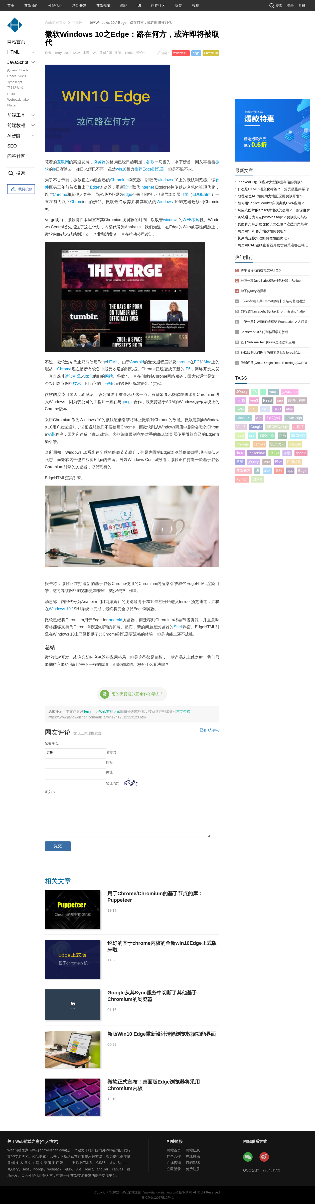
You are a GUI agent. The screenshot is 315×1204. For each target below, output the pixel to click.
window (169, 220)
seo (280, 400)
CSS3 (274, 453)
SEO (12, 145)
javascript (289, 392)
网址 (109, 772)
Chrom (76, 202)
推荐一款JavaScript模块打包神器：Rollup (271, 280)
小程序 (298, 427)
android (115, 620)
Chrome (60, 194)
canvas (259, 444)
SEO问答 (298, 435)
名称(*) (111, 752)
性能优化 (55, 6)
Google (256, 427)
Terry (87, 711)
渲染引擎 (73, 376)
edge (196, 53)
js (263, 392)
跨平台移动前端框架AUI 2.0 (261, 270)
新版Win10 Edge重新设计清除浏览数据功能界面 (161, 1034)
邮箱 (109, 762)
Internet (147, 187)
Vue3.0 (23, 76)
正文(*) (50, 792)
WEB (187, 220)
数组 (239, 462)
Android (137, 362)
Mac (207, 362)
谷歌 (150, 162)
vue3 (252, 409)
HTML (112, 362)
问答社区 (158, 6)
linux (240, 453)
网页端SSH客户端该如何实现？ (262, 231)
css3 (265, 409)
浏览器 (100, 162)
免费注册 (193, 1169)
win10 (121, 169)
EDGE (198, 194)
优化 (89, 376)
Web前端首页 (55, 23)
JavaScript (294, 418)
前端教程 (274, 418)
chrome (183, 362)
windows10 (180, 53)
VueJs (23, 70)
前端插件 (31, 6)
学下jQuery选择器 (253, 291)
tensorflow (257, 453)
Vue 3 (240, 427)
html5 (240, 400)
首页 (10, 6)
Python (241, 479)
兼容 (196, 220)
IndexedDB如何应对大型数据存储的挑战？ (271, 182)
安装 (51, 434)
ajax (26, 99)
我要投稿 (21, 189)
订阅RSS (193, 1163)
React (11, 76)
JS (255, 392)
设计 (128, 187)
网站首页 (16, 41)
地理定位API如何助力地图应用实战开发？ (270, 196)
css (251, 435)
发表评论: (52, 743)
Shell (178, 627)
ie (54, 169)
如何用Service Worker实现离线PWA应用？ (271, 203)
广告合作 (174, 1156)
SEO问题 (266, 435)
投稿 (195, 6)
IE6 (188, 369)
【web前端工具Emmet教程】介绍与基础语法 (273, 301)
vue (259, 418)
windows (165, 180)
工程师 (107, 383)
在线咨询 (174, 1163)
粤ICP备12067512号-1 (157, 1197)
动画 (282, 435)
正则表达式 (15, 88)
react (240, 435)
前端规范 (103, 6)
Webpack (14, 99)
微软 (278, 471)
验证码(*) (112, 783)
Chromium (211, 53)
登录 (290, 6)
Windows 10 (60, 609)
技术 (77, 383)
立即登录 (174, 1169)
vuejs (273, 392)
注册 (302, 6)
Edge (94, 187)
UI (139, 6)
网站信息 (193, 1150)
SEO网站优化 (277, 427)
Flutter (12, 105)
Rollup (12, 94)
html (207, 194)
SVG (240, 409)
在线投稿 (193, 1156)
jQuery (12, 70)
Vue (267, 462)
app (290, 471)
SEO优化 (277, 444)
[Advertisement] (272, 61)
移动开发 (79, 6)
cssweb (295, 444)
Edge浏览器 (153, 169)
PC (197, 362)
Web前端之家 (109, 711)
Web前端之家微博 (264, 1157)
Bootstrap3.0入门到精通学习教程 (264, 332)
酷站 (123, 6)
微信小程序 (296, 400)
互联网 (77, 23)
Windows (164, 202)
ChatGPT (243, 418)
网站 (109, 376)
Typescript (14, 82)
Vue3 (254, 400)
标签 (178, 6)
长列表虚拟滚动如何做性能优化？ (264, 238)
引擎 (184, 194)
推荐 (138, 169)
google (128, 402)
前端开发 (243, 471)
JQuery (242, 392)
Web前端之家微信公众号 (248, 1157)
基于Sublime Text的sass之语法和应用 (268, 342)
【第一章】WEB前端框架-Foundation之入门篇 (274, 322)
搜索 (275, 6)
